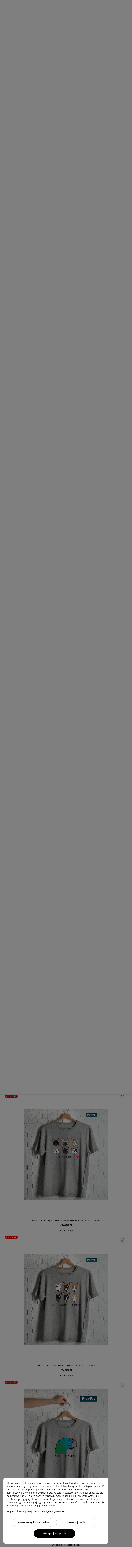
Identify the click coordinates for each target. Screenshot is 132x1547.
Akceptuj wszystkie (54, 1533)
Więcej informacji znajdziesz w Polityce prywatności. (36, 1511)
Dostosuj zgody (77, 1522)
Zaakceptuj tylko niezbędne (33, 1522)
